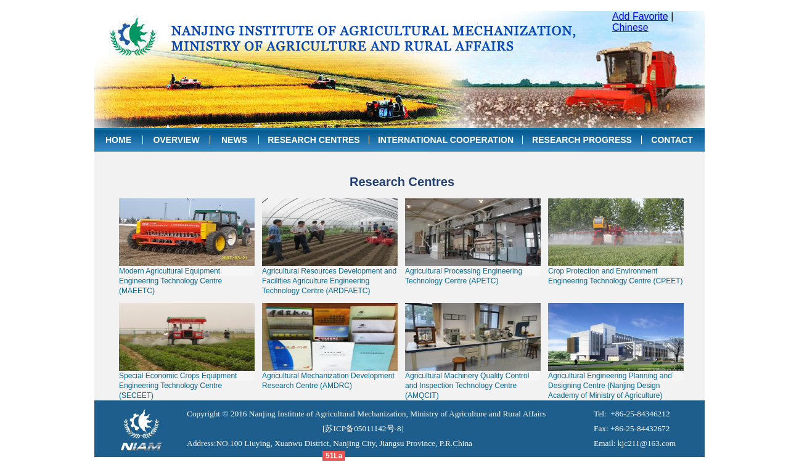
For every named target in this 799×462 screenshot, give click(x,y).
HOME (118, 140)
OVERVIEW (176, 140)
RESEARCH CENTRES (313, 140)
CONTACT (671, 140)
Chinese (630, 27)
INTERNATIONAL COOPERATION (446, 140)
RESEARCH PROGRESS (582, 140)
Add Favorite (640, 16)
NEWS (234, 140)
